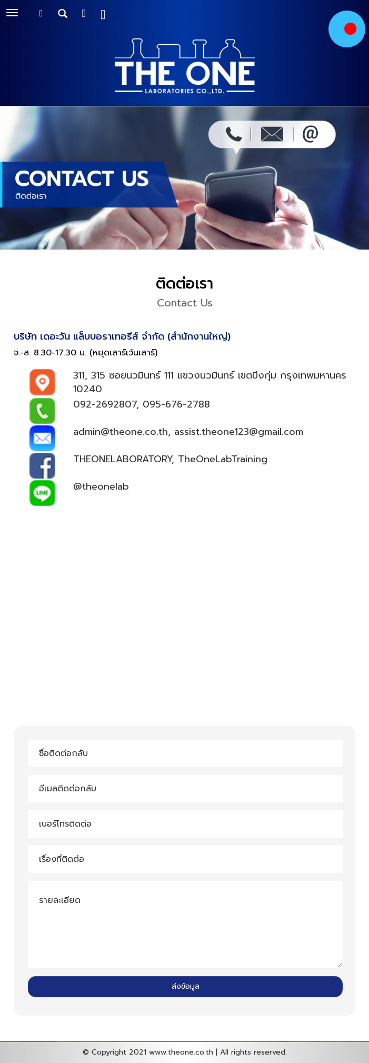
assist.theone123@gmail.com (238, 431)
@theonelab (101, 486)
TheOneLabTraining (222, 459)
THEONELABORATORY (122, 459)
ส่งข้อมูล (186, 986)
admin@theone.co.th (120, 431)
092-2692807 (104, 404)
